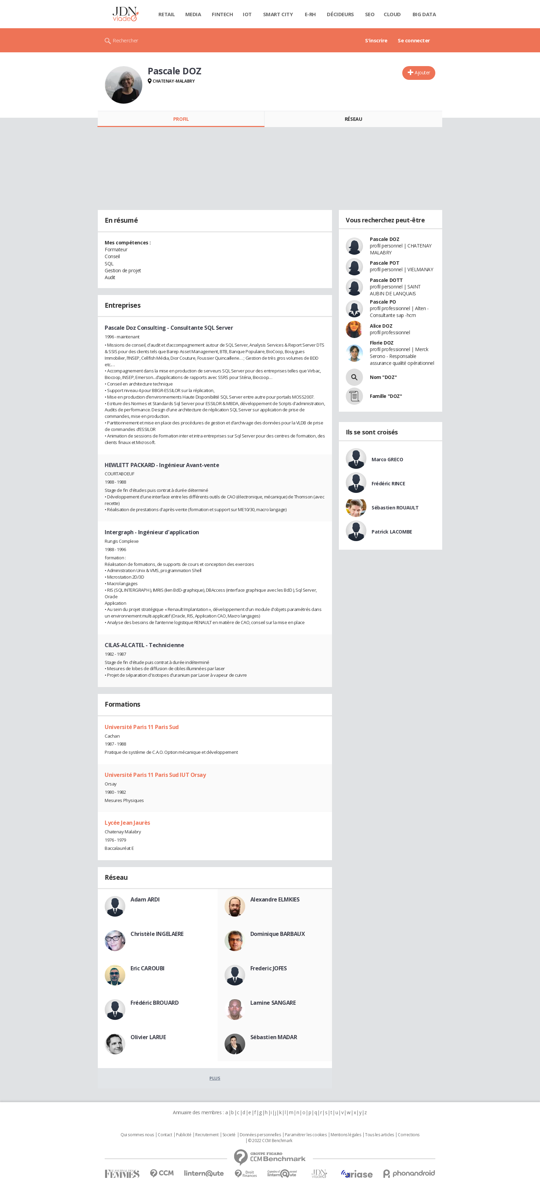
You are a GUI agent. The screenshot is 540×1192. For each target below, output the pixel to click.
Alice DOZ (381, 326)
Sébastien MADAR (273, 1037)
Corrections (408, 1134)
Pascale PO (383, 301)
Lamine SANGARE (273, 1002)
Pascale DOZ (384, 239)
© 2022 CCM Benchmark (270, 1140)
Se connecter (414, 40)
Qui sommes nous (137, 1134)
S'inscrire (376, 40)
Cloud (392, 14)
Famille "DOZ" (386, 396)
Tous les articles (379, 1134)
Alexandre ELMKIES (275, 899)
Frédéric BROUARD (154, 1002)
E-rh (310, 14)
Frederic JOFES (268, 968)
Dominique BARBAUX (277, 934)
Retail (166, 14)
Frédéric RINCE (388, 483)
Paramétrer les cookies (306, 1134)
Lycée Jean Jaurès (127, 822)
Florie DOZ (382, 342)
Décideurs (340, 14)
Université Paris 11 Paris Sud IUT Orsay (155, 775)
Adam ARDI (145, 899)
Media (193, 14)
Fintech (222, 14)
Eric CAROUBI (148, 968)
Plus (214, 1078)
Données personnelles (260, 1134)
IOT (247, 14)
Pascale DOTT (386, 280)
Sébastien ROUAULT (395, 507)
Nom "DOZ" (383, 377)
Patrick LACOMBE (392, 531)
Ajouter (422, 72)
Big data (424, 14)
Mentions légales (346, 1134)
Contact (165, 1134)
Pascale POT (384, 263)
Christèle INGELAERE (157, 934)
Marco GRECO (387, 459)
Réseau (353, 119)
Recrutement (206, 1134)
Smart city (278, 14)
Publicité (183, 1134)
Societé (229, 1134)
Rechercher (125, 40)
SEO (370, 14)
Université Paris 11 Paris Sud (142, 727)
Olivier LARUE (148, 1037)
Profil (181, 119)
